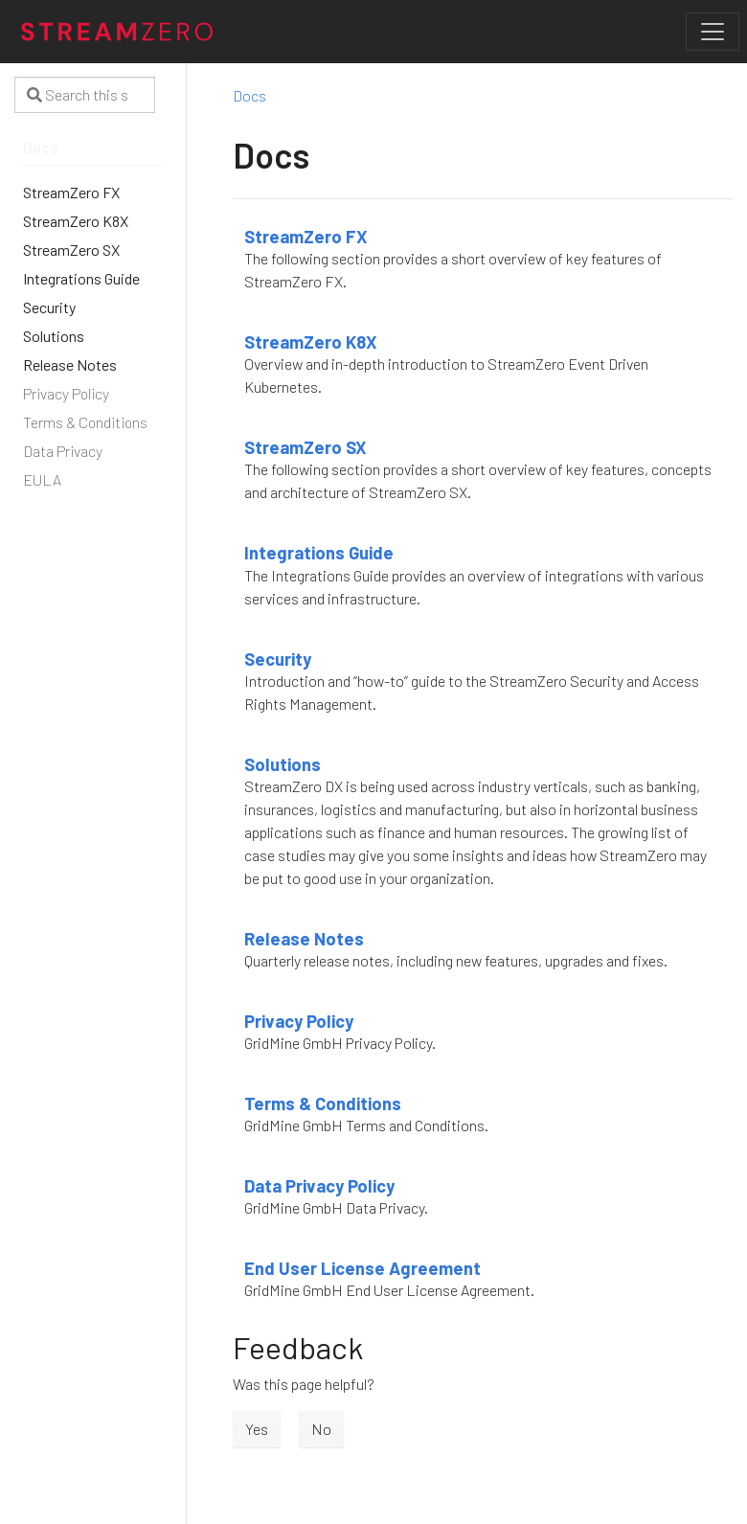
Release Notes (304, 938)
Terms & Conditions (322, 1103)
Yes (256, 1429)
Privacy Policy (298, 1021)
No (321, 1429)
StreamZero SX (305, 447)
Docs (249, 95)
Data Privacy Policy (319, 1185)
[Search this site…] (84, 95)
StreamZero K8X (310, 342)
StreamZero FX (306, 236)
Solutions (282, 764)
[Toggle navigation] (712, 31)
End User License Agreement (362, 1268)
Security (277, 659)
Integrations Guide (319, 552)
